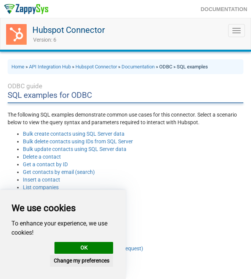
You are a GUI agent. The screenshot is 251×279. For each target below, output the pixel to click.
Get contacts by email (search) (59, 172)
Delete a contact (42, 157)
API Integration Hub (50, 67)
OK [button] (84, 248)
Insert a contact (41, 180)
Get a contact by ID (45, 164)
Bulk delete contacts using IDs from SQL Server (78, 141)
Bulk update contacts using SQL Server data (74, 149)
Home (17, 67)
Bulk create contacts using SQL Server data (74, 134)
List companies (41, 187)
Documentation (138, 67)
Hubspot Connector (68, 30)
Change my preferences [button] (81, 261)
